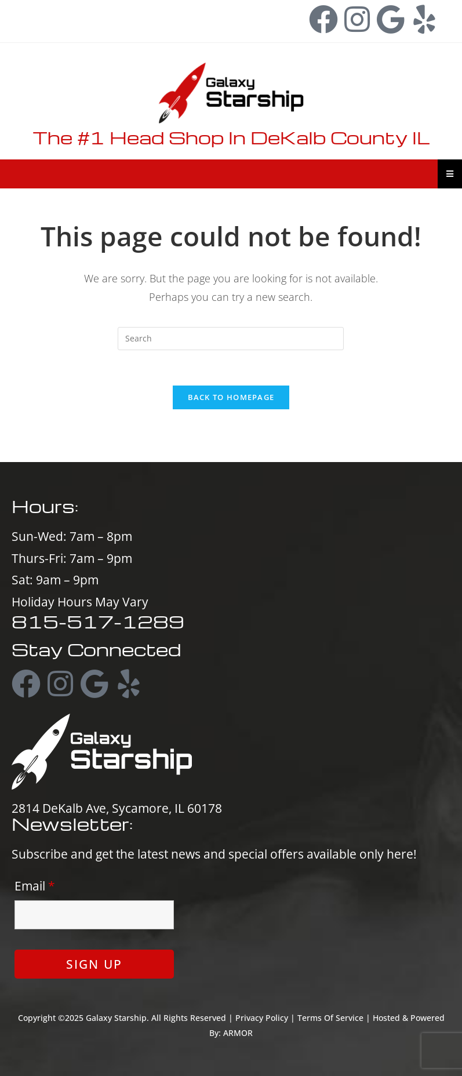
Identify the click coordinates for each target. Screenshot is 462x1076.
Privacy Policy (261, 1017)
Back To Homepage (231, 397)
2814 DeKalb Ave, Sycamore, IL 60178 (117, 808)
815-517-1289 (63, 14)
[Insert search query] (231, 338)
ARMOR (238, 1032)
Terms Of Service (330, 1017)
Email (34, 886)
